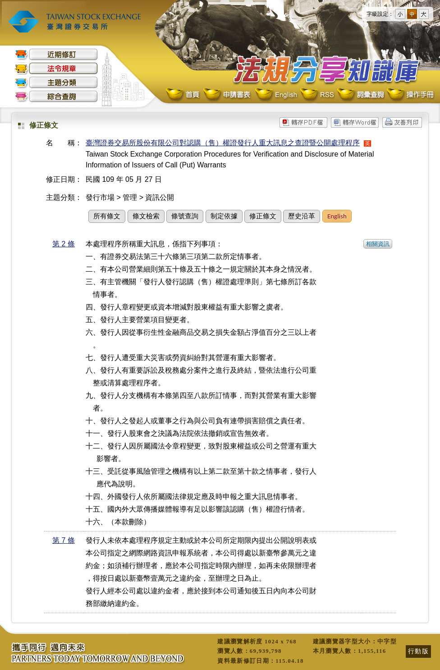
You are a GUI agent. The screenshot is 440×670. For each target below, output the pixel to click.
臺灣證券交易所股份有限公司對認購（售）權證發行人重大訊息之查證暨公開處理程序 (223, 143)
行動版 (418, 651)
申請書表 (227, 95)
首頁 (183, 95)
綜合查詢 (56, 96)
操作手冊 (410, 95)
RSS (316, 95)
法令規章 (56, 68)
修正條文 (262, 216)
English (275, 95)
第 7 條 (63, 540)
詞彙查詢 (360, 95)
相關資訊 (378, 243)
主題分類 (56, 82)
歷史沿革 (301, 216)
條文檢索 (146, 216)
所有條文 (106, 216)
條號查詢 (184, 216)
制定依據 (224, 216)
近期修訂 (56, 54)
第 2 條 (63, 244)
